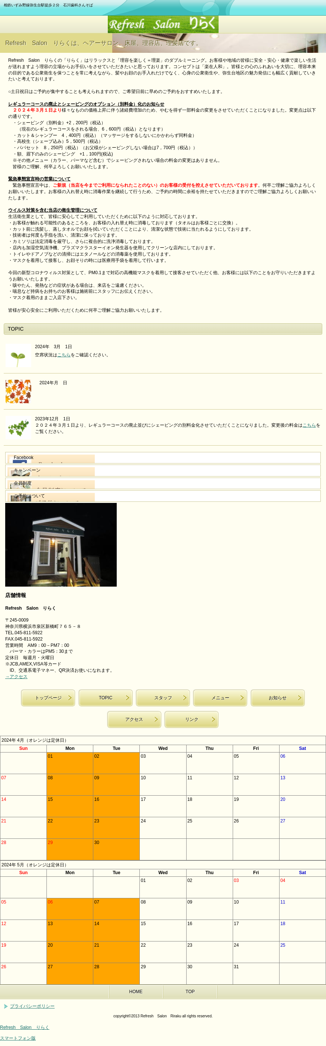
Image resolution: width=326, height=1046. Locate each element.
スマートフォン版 (18, 1038)
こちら (64, 354)
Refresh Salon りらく (163, 24)
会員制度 (23, 483)
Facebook (23, 457)
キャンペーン (27, 470)
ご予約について (29, 495)
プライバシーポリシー (32, 1006)
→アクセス (16, 676)
